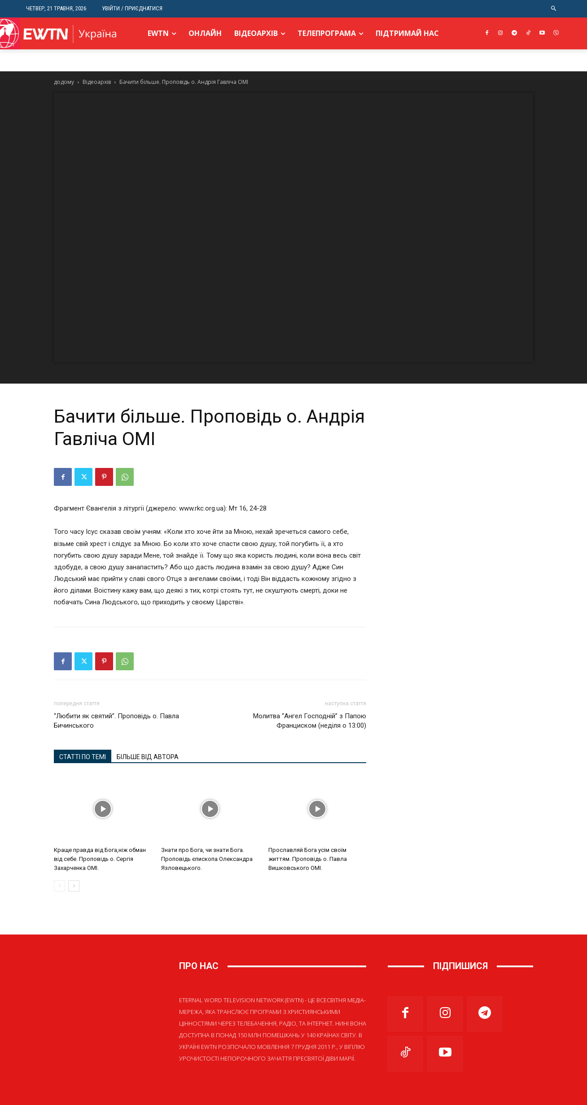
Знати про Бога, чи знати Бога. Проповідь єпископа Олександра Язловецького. (207, 859)
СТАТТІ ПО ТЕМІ (82, 756)
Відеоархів (97, 82)
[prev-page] (59, 885)
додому (64, 82)
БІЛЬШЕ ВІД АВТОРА (148, 756)
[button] (554, 9)
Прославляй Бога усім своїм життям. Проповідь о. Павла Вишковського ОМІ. (307, 859)
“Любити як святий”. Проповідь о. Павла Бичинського (116, 720)
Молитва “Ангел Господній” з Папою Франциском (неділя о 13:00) (309, 720)
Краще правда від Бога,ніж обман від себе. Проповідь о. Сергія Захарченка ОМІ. (100, 859)
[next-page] (73, 885)
